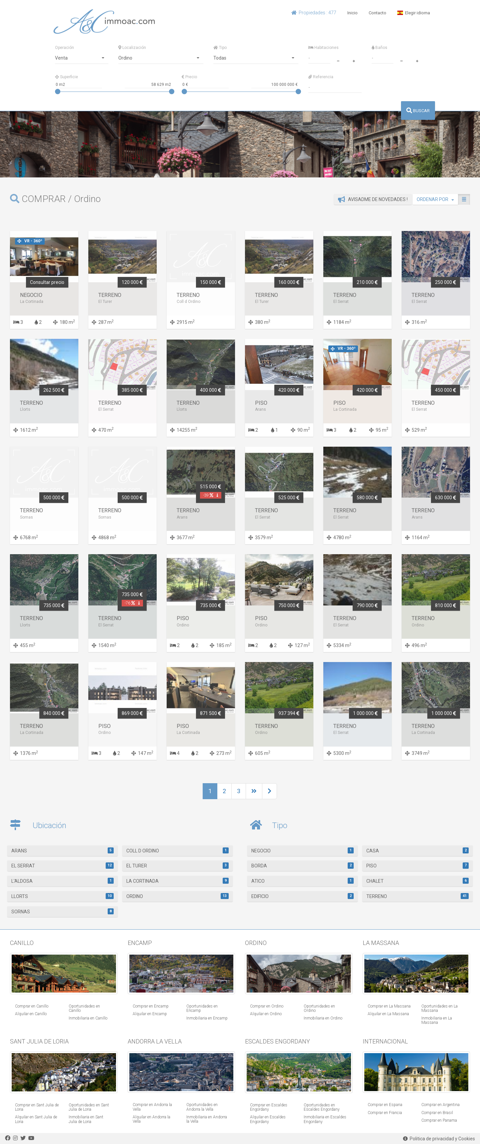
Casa (417, 850)
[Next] (254, 791)
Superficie (66, 77)
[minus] (338, 60)
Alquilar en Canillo (31, 1014)
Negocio (302, 850)
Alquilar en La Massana (388, 1014)
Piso (417, 865)
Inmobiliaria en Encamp (207, 1018)
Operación (64, 47)
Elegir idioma (413, 12)
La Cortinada (177, 881)
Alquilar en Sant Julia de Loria (36, 1119)
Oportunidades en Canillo (84, 1008)
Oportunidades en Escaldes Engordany (322, 1107)
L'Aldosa (62, 881)
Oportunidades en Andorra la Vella (202, 1106)
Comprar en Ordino (266, 1006)
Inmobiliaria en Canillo (88, 1018)
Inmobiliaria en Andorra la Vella (206, 1119)
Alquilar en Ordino (266, 1014)
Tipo (220, 47)
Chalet (417, 881)
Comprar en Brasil (437, 1112)
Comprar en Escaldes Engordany (268, 1107)
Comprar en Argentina (440, 1104)
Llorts (62, 896)
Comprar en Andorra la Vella (152, 1106)
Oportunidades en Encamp (202, 1008)
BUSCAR (418, 110)
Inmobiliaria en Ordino (323, 1018)
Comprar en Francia (385, 1112)
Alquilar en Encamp (150, 1014)
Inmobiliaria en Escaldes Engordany (325, 1119)
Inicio (352, 12)
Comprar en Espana (385, 1104)
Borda (302, 865)
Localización (132, 47)
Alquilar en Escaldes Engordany (268, 1119)
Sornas (62, 911)
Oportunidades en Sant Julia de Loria (89, 1107)
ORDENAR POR (435, 199)
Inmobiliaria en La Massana (436, 1020)
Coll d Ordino (177, 850)
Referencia (320, 77)
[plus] (354, 60)
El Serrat (62, 865)
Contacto (377, 12)
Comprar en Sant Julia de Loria (37, 1107)
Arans (62, 850)
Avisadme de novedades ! (373, 199)
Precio (189, 77)
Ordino (177, 896)
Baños (379, 47)
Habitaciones (323, 47)
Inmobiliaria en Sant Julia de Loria (86, 1119)
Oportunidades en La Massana (439, 1008)
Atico (302, 881)
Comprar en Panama (439, 1120)
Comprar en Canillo (31, 1006)
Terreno (417, 896)
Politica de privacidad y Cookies (439, 1138)
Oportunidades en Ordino (319, 1008)
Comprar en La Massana (389, 1006)
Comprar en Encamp (151, 1006)
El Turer (177, 865)
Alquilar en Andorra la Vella (151, 1119)
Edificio (302, 896)
